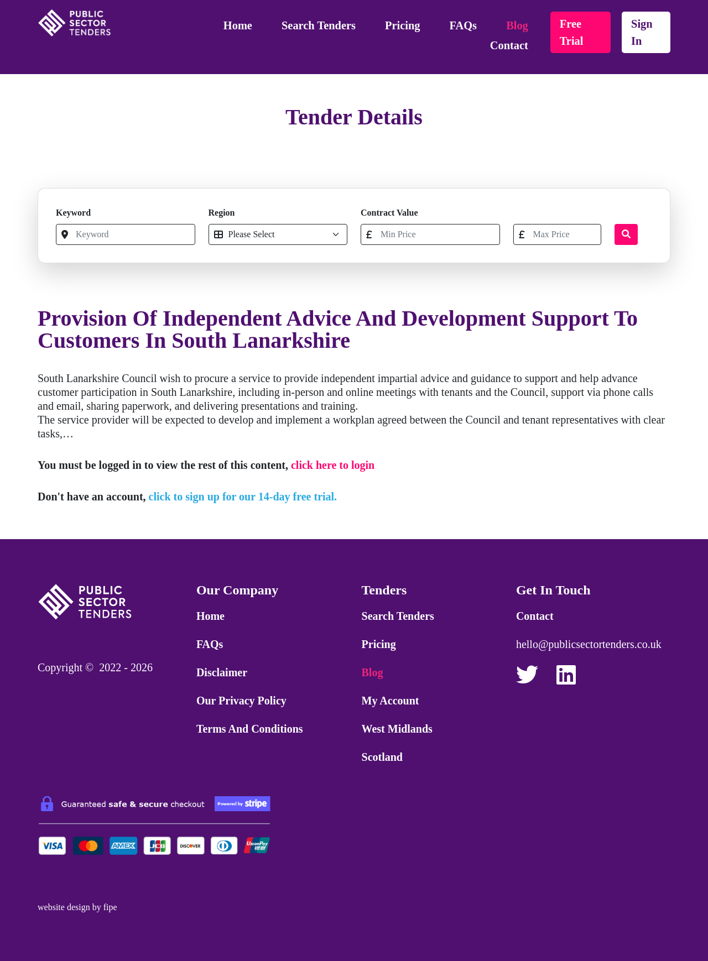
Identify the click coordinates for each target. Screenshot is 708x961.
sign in (642, 32)
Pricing (402, 25)
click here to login (332, 465)
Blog (517, 25)
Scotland (382, 757)
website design (64, 907)
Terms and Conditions (249, 729)
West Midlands (397, 729)
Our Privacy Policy (241, 700)
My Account (390, 700)
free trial (572, 32)
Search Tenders (319, 25)
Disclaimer (221, 672)
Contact (509, 45)
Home (237, 25)
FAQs (463, 25)
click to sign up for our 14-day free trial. (243, 496)
